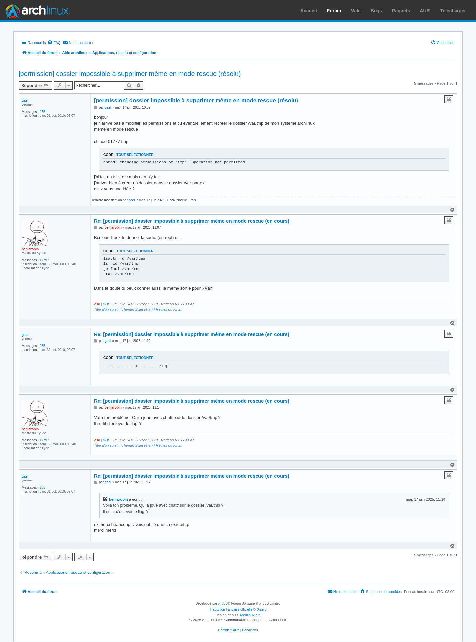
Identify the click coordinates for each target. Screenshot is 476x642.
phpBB (223, 603)
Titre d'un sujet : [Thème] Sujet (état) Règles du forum (138, 309)
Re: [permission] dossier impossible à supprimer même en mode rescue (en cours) (191, 221)
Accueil (308, 10)
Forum (334, 10)
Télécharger (453, 10)
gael (25, 100)
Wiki (356, 10)
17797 (44, 260)
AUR (425, 10)
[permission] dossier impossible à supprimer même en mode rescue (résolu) (130, 73)
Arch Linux (36, 10)
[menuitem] (53, 43)
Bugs (376, 10)
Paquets (401, 10)
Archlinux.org (249, 615)
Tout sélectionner (134, 155)
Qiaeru (261, 609)
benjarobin (30, 249)
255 (42, 112)
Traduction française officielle (231, 609)
